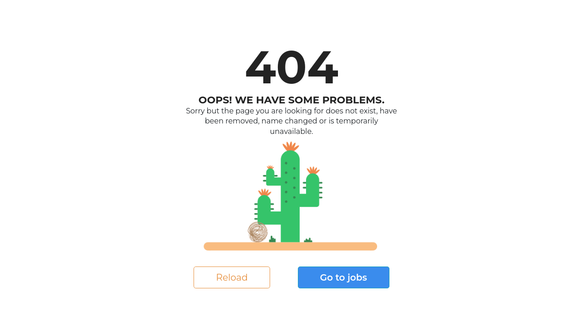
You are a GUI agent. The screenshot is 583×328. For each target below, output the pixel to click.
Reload (232, 277)
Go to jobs (343, 277)
